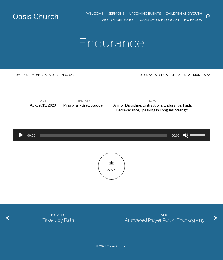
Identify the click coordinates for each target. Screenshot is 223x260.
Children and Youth (184, 13)
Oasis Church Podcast (159, 19)
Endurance (69, 74)
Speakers (181, 74)
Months (201, 74)
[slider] (103, 135)
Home (17, 74)
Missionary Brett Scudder (83, 105)
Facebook (193, 19)
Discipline (133, 105)
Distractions (152, 105)
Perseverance (127, 110)
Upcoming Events (145, 13)
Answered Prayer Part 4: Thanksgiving (165, 220)
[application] (111, 135)
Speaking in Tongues (157, 110)
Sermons (116, 13)
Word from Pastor (118, 19)
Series (161, 74)
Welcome (95, 13)
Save (111, 166)
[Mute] (186, 135)
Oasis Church (36, 16)
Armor (50, 74)
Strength (182, 110)
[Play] (21, 135)
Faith (187, 105)
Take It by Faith (58, 220)
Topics (145, 74)
